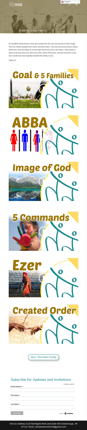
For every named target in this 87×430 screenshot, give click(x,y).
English (65, 1)
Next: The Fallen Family (43, 357)
